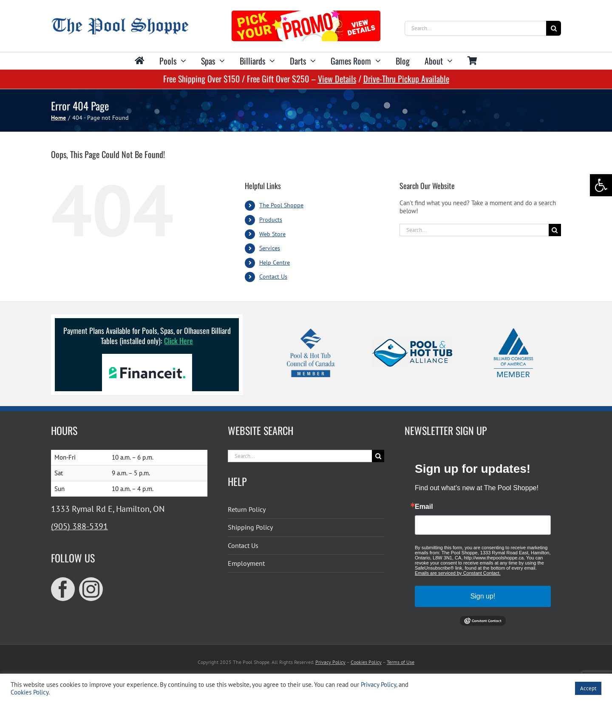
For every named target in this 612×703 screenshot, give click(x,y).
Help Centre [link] (274, 262)
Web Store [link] (272, 234)
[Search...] (475, 28)
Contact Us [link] (273, 276)
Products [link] (270, 219)
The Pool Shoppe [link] (281, 205)
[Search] (553, 28)
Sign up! (483, 596)
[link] (601, 185)
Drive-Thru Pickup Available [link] (406, 78)
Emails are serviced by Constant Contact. (458, 573)
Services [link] (269, 248)
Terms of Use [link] (400, 662)
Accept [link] (588, 688)
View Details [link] (337, 78)
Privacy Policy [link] (330, 662)
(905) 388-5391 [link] (79, 526)
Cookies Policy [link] (366, 662)
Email (424, 506)
